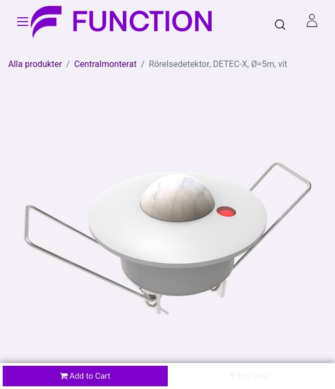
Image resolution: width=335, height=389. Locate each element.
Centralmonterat (105, 64)
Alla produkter (35, 64)
